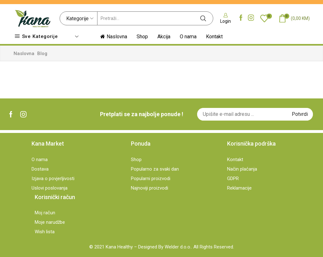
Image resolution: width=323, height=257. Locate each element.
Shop (142, 37)
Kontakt (214, 37)
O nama (188, 37)
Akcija (163, 37)
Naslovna (113, 37)
